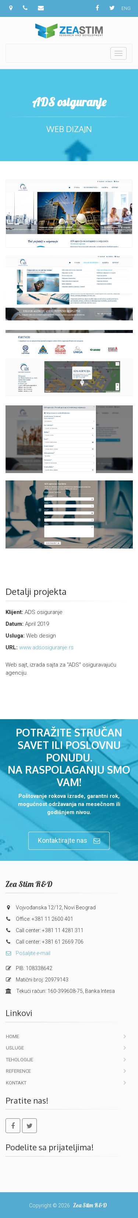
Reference (18, 1071)
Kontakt (16, 1083)
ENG (126, 8)
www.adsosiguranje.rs (46, 647)
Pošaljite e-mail (28, 953)
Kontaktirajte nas (69, 840)
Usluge (15, 1048)
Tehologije (19, 1059)
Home (12, 1036)
